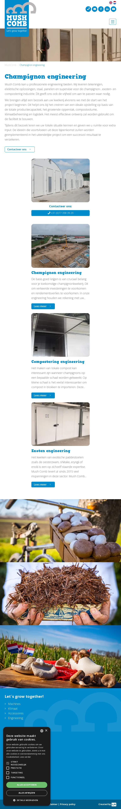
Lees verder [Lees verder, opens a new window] (25, 757)
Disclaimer (52, 804)
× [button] (46, 730)
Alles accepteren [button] (27, 784)
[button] (26, 800)
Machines (14, 704)
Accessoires (15, 713)
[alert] (26, 766)
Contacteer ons (16, 149)
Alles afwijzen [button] (27, 793)
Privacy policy (67, 804)
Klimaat (12, 708)
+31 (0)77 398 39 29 (60, 213)
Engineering (15, 718)
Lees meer (40, 306)
